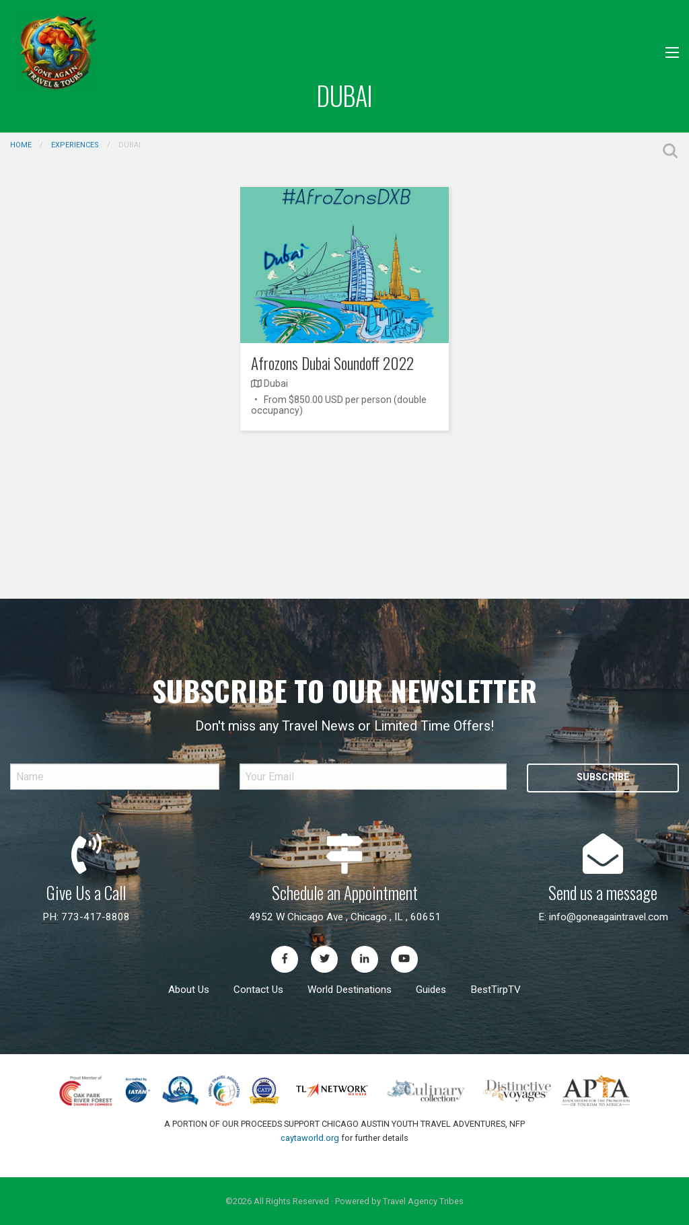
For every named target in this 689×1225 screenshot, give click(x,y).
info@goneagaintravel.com (608, 917)
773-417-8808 (95, 917)
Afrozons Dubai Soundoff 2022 (332, 363)
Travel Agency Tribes (423, 1201)
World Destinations (349, 989)
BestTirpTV (495, 989)
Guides (431, 989)
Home (21, 145)
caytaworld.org (310, 1138)
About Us (188, 989)
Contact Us (258, 989)
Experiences (75, 145)
